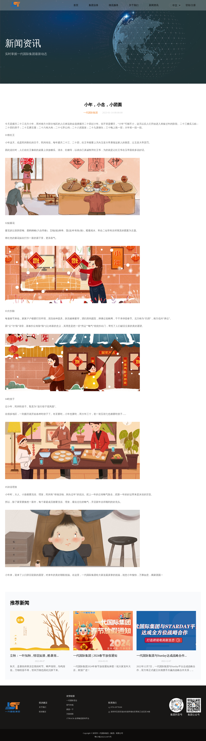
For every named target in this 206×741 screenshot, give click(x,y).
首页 (76, 5)
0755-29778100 (115, 707)
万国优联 (70, 714)
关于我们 (133, 5)
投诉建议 (42, 712)
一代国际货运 (71, 700)
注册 (193, 5)
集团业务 (93, 5)
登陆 (187, 5)
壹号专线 (70, 705)
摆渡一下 (70, 709)
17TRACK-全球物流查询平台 (77, 718)
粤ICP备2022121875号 (103, 737)
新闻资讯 (154, 5)
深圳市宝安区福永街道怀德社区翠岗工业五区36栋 (129, 712)
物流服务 (113, 5)
